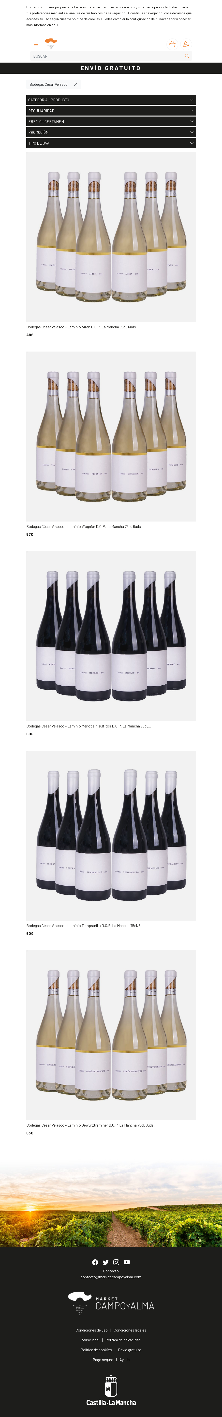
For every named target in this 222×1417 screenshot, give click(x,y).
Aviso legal (90, 1339)
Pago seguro (103, 1359)
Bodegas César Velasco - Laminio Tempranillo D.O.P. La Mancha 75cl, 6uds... (87, 925)
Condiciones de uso (92, 1330)
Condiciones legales (130, 1330)
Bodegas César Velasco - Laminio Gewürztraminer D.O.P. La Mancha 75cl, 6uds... (91, 1125)
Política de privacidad (123, 1339)
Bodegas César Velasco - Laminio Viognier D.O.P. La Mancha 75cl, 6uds (83, 526)
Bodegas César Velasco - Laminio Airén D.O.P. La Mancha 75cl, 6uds (81, 326)
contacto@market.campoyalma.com (111, 1276)
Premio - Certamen (111, 121)
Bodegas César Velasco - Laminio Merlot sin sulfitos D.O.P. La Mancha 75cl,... (88, 726)
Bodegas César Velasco (49, 84)
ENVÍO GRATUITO (111, 67)
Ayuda (124, 1359)
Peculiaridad (111, 111)
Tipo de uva (111, 143)
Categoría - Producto (111, 100)
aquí (55, 25)
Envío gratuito (129, 1349)
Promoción (111, 132)
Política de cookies (96, 1349)
